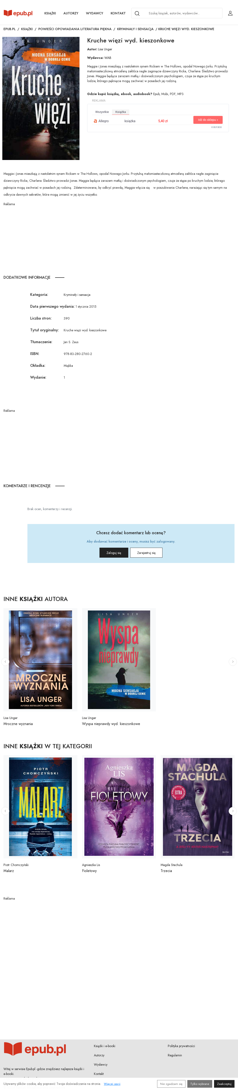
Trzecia (166, 870)
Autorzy (70, 13)
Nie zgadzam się (171, 1084)
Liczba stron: (41, 318)
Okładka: (37, 365)
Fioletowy (89, 870)
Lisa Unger (105, 49)
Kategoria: (39, 294)
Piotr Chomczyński (16, 865)
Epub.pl (9, 29)
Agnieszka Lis (91, 865)
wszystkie (102, 112)
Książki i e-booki (104, 1046)
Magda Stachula (171, 865)
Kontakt (118, 13)
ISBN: (34, 354)
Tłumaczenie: (41, 342)
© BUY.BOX (216, 127)
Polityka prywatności (181, 1046)
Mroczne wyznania (18, 723)
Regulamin (175, 1055)
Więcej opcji (112, 1084)
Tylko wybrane (199, 1084)
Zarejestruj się (151, 552)
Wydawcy (94, 13)
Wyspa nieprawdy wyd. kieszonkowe (111, 723)
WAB (107, 57)
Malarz (8, 870)
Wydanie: (38, 377)
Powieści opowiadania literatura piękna (75, 29)
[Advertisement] (119, 239)
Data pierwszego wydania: (52, 306)
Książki (50, 13)
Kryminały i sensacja (135, 29)
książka (120, 112)
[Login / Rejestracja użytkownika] (230, 13)
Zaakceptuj (224, 1084)
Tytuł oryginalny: (44, 330)
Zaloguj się (109, 552)
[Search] (137, 13)
